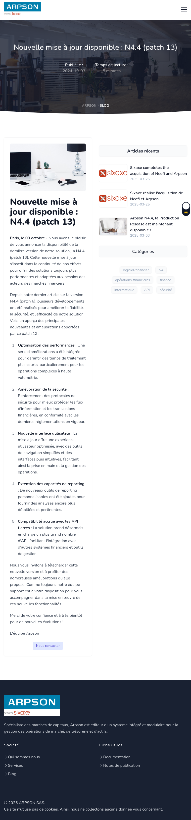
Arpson (89, 105)
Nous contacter (48, 645)
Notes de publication (119, 766)
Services (13, 766)
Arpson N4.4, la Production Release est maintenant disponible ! (154, 224)
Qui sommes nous (22, 757)
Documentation (115, 757)
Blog (10, 774)
